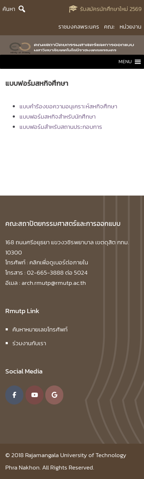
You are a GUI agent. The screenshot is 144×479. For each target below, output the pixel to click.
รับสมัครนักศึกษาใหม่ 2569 (111, 9)
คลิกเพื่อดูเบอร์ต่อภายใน (58, 262)
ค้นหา (8, 9)
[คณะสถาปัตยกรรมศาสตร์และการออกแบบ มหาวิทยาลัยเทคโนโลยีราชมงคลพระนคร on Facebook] (14, 395)
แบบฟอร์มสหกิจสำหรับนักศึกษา (57, 116)
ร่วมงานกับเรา (29, 343)
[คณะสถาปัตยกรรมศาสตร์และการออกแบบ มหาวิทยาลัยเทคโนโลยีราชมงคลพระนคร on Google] (54, 395)
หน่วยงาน (131, 26)
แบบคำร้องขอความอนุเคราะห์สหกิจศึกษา (68, 106)
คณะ (109, 26)
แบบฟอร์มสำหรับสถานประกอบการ (60, 126)
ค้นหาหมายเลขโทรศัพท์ (40, 329)
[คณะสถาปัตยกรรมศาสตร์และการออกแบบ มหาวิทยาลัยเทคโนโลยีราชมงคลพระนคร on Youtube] (34, 395)
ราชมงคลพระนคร (78, 26)
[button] (125, 62)
